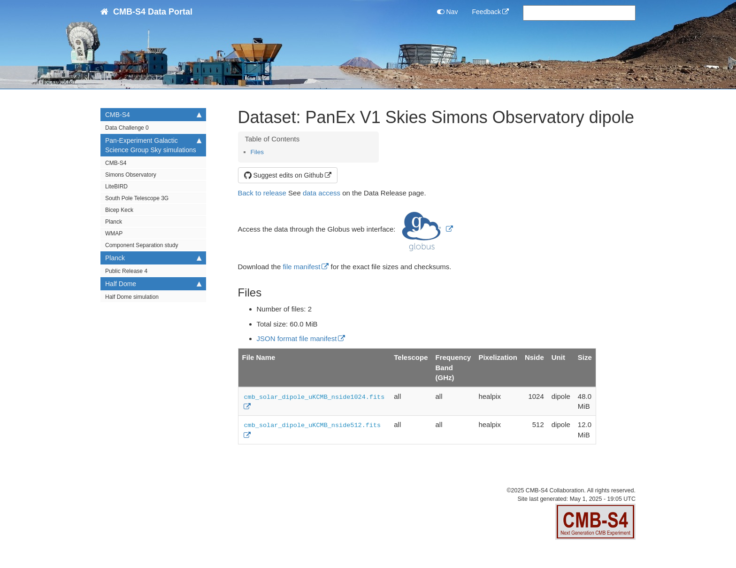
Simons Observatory (130, 174)
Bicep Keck (119, 210)
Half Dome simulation (132, 297)
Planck (113, 221)
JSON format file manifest (297, 338)
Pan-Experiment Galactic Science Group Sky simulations (153, 145)
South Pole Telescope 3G (137, 198)
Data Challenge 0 (127, 127)
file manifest (301, 267)
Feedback (486, 12)
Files (257, 152)
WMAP (114, 233)
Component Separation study (141, 245)
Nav (447, 12)
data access (321, 193)
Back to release (262, 193)
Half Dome (153, 283)
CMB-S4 (153, 114)
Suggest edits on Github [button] (283, 175)
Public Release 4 (126, 271)
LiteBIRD (116, 186)
